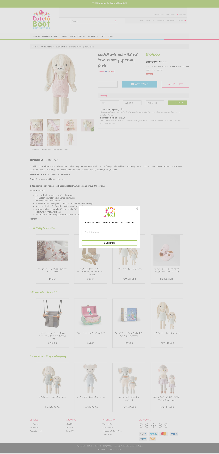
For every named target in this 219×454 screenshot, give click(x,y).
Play (103, 36)
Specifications (46, 149)
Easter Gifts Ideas (78, 36)
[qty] (108, 84)
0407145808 (181, 14)
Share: (106, 72)
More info (156, 62)
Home (142, 20)
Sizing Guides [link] (108, 434)
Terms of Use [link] (108, 424)
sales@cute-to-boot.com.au (163, 14)
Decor (65, 36)
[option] (52, 259)
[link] (141, 425)
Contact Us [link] (70, 431)
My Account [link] (34, 424)
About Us (150, 20)
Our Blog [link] (69, 427)
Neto (119, 449)
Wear (111, 36)
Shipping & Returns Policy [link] (112, 431)
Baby (56, 36)
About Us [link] (69, 424)
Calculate (177, 103)
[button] (175, 84)
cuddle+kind (47, 36)
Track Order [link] (34, 427)
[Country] (132, 102)
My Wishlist (160, 20)
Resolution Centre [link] (37, 431)
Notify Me (139, 84)
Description (35, 149)
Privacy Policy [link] (108, 427)
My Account (172, 20)
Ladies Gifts (93, 36)
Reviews (60, 149)
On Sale (36, 36)
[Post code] (155, 102)
